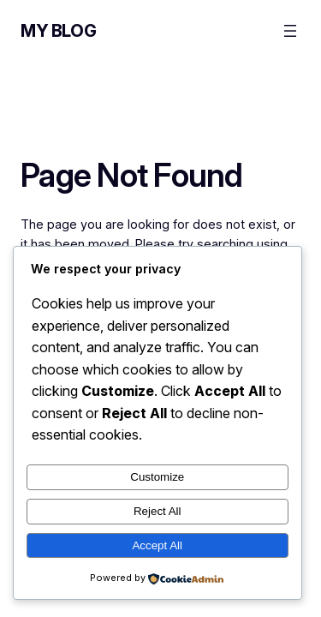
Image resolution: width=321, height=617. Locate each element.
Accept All (157, 545)
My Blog (58, 31)
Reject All (157, 511)
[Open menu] (290, 31)
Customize (157, 476)
